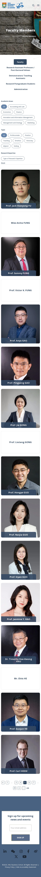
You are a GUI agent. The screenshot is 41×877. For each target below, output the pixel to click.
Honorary (29, 141)
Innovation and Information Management (18, 117)
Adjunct (6, 146)
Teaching (6, 141)
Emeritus (18, 141)
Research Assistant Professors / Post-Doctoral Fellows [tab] (20, 68)
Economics (7, 112)
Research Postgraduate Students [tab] (20, 84)
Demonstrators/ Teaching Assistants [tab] (20, 76)
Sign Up (20, 837)
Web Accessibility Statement (26, 867)
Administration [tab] (21, 89)
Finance (19, 112)
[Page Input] (23, 788)
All (4, 107)
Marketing (30, 123)
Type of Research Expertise (13, 158)
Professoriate (15, 135)
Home (7, 36)
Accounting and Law (17, 107)
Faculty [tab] (20, 62)
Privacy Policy (10, 867)
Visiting (16, 146)
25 (15, 788)
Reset (3, 163)
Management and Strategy (12, 123)
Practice (28, 135)
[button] (33, 5)
